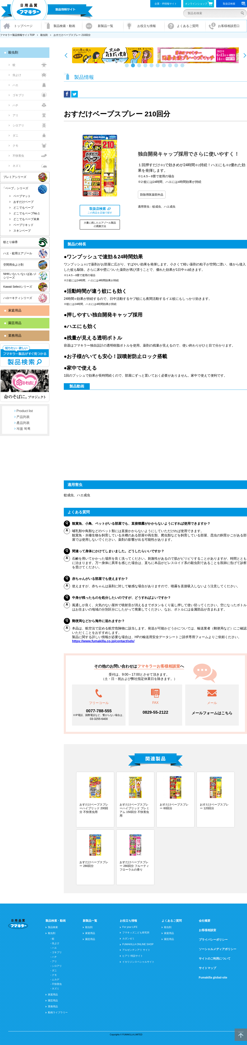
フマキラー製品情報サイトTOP (17, 35)
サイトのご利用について (215, 958)
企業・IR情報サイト (166, 3)
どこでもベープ (23, 207)
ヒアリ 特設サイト (132, 955)
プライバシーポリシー (213, 939)
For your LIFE (129, 927)
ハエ (15, 85)
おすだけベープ (23, 201)
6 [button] (158, 67)
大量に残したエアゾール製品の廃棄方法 (100, 224)
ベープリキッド (23, 225)
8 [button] (171, 67)
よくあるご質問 (187, 26)
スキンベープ (22, 230)
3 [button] (140, 67)
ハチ (15, 105)
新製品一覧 (105, 26)
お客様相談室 (207, 930)
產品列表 (23, 423)
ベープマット (22, 196)
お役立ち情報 (146, 26)
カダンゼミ (128, 938)
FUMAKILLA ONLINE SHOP (137, 944)
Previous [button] (66, 55)
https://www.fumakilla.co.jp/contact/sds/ (103, 641)
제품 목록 (23, 428)
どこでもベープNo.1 (26, 213)
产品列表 (23, 417)
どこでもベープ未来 (26, 219)
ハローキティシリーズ (17, 298)
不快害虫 (18, 155)
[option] (112, 55)
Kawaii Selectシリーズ (17, 286)
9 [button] (177, 67)
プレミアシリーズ (14, 177)
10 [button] (183, 67)
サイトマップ (207, 968)
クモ (15, 145)
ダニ (15, 135)
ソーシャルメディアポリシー (217, 949)
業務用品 (14, 335)
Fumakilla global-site (213, 977)
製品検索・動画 (64, 26)
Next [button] (245, 55)
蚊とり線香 (10, 242)
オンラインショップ (199, 3)
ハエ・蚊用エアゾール (17, 253)
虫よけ (17, 75)
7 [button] (165, 67)
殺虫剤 (44, 35)
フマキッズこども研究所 (135, 932)
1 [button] (128, 67)
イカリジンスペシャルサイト (138, 961)
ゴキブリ (18, 95)
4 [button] (146, 67)
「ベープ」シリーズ (15, 188)
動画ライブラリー (58, 1012)
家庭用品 (14, 310)
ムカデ (55, 979)
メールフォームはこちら (212, 713)
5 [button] (152, 67)
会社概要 (204, 920)
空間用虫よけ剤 (13, 264)
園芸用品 (14, 323)
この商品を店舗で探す (99, 210)
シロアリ (18, 125)
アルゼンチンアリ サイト (136, 949)
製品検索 (53, 927)
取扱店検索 (234, 4)
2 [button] (134, 67)
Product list (24, 411)
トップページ (23, 26)
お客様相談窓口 (229, 26)
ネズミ (17, 165)
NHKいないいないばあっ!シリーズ (19, 275)
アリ (15, 115)
